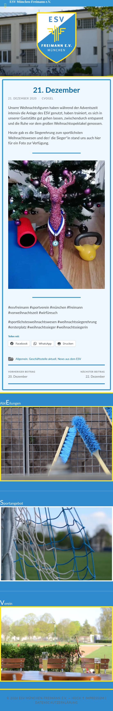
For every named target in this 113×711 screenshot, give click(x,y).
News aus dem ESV (69, 359)
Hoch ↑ (78, 698)
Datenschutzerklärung (56, 702)
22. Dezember (92, 374)
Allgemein (22, 359)
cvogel (47, 98)
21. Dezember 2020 (22, 98)
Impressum (95, 698)
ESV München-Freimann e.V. (43, 698)
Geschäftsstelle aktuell (42, 359)
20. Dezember (21, 374)
